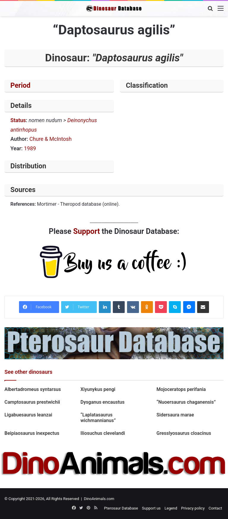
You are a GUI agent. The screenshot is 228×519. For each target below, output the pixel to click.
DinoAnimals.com (99, 498)
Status (18, 120)
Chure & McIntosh (50, 139)
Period (20, 86)
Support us (151, 508)
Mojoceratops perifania (181, 389)
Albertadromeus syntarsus (32, 389)
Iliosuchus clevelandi (102, 433)
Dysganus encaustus (102, 402)
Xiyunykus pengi (97, 389)
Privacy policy (193, 508)
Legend (170, 508)
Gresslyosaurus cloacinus (183, 433)
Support (86, 231)
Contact (215, 508)
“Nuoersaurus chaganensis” (186, 402)
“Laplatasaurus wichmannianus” (98, 417)
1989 (30, 148)
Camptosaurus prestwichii (32, 402)
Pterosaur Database (121, 508)
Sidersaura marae (175, 415)
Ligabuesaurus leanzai (28, 415)
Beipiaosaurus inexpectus (31, 433)
